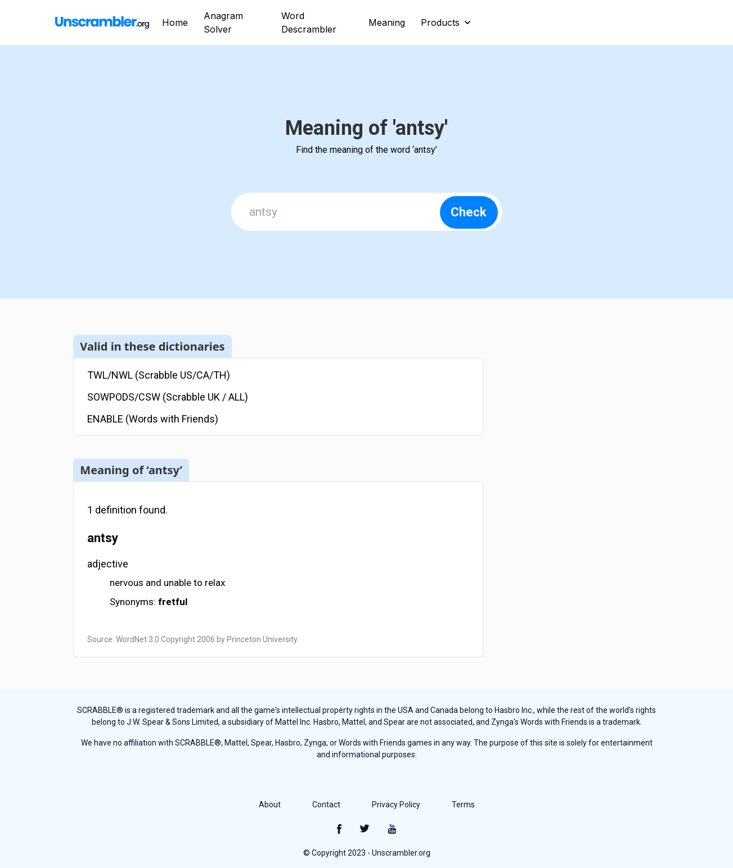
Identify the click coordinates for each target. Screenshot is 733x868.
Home (175, 22)
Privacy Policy (396, 804)
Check (469, 212)
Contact (326, 804)
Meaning (386, 22)
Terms (463, 804)
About (270, 804)
